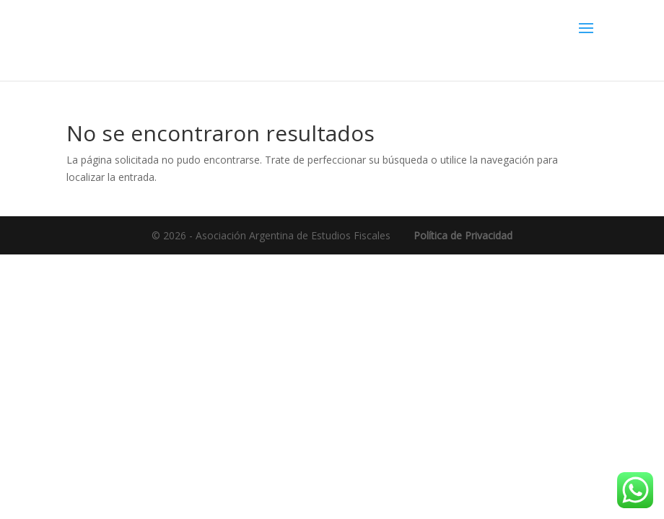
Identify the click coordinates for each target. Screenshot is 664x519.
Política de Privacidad (463, 235)
